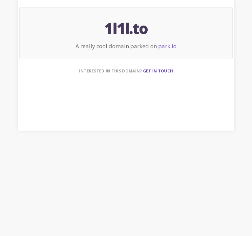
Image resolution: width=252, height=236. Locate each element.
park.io (167, 46)
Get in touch (158, 71)
